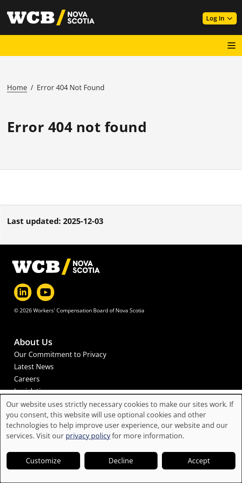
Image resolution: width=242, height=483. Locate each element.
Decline (121, 461)
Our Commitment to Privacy (60, 354)
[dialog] (121, 438)
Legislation (31, 391)
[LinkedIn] (23, 292)
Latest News (34, 366)
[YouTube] (45, 292)
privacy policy (88, 436)
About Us (33, 342)
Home (17, 87)
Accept (199, 461)
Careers (27, 378)
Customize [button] (43, 461)
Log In (219, 18)
